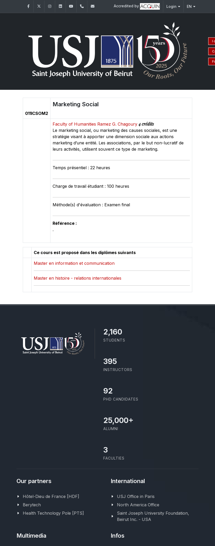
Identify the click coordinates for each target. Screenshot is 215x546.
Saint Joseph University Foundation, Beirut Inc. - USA (153, 516)
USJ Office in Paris (136, 496)
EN (191, 6)
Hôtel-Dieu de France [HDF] (51, 496)
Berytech (32, 504)
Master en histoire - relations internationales (77, 278)
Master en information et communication (74, 263)
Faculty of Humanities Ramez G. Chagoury (96, 124)
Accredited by (137, 6)
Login (173, 6)
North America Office (138, 504)
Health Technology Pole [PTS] (53, 513)
